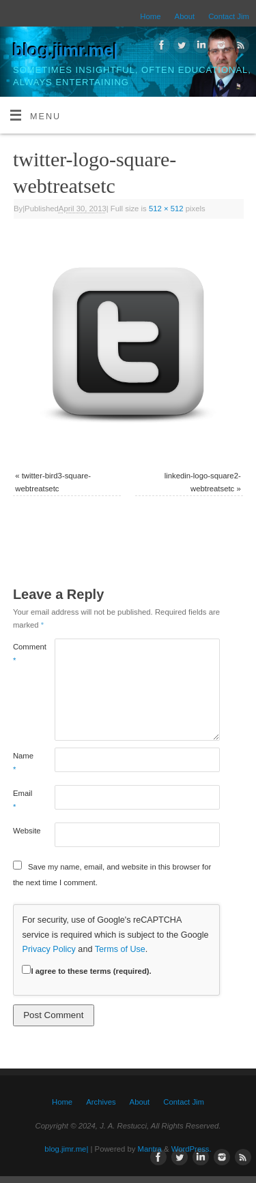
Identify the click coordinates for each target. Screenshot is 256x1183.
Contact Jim (228, 16)
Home (150, 16)
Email (22, 799)
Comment (23, 653)
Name (23, 762)
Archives (100, 1102)
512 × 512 (166, 208)
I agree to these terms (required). (86, 971)
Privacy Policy (48, 949)
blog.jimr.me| (65, 50)
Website (23, 831)
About (185, 16)
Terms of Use (120, 949)
